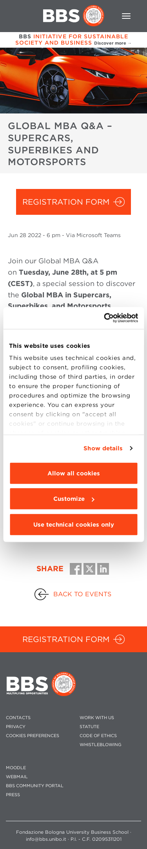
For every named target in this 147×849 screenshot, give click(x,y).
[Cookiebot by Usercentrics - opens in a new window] (104, 318)
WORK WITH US (97, 718)
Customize (73, 498)
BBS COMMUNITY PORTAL (35, 786)
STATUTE (89, 727)
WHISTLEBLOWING (101, 745)
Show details (103, 448)
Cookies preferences (32, 736)
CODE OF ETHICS (98, 736)
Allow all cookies (73, 473)
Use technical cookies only (73, 524)
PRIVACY (15, 727)
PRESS (13, 795)
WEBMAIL (17, 777)
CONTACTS (18, 718)
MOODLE (16, 768)
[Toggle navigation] (126, 16)
